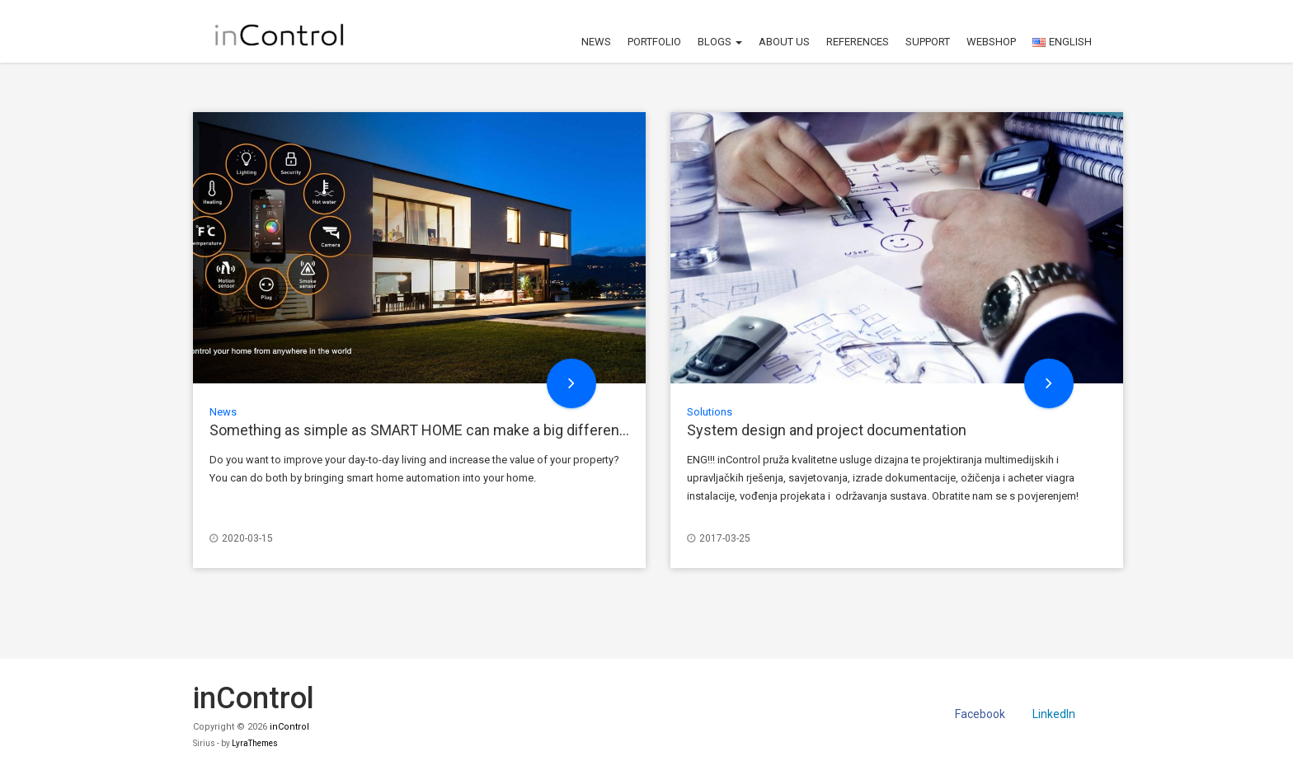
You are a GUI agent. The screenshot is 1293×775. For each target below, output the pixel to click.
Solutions (709, 412)
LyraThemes (255, 743)
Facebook (980, 714)
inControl (289, 726)
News (596, 41)
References (857, 41)
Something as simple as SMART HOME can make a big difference (422, 430)
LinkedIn (1053, 714)
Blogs (720, 41)
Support (927, 41)
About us (784, 41)
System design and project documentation (826, 430)
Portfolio (654, 41)
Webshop (991, 41)
